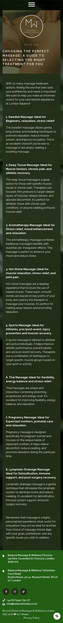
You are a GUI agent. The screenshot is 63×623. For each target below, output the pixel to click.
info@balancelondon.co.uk (20, 603)
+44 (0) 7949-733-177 (16, 600)
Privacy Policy (32, 617)
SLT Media (22, 614)
